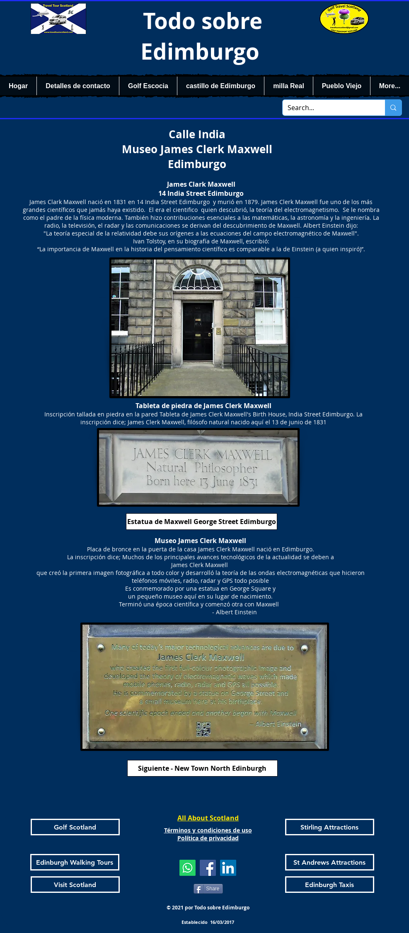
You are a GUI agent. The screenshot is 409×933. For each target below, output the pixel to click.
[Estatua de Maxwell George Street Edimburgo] (201, 521)
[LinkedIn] (228, 868)
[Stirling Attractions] (329, 827)
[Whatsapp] (187, 868)
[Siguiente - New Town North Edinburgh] (202, 768)
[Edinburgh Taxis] (329, 884)
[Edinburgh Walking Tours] (74, 862)
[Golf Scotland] (75, 827)
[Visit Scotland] (75, 884)
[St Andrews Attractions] (329, 862)
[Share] (208, 889)
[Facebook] (208, 868)
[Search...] (328, 107)
